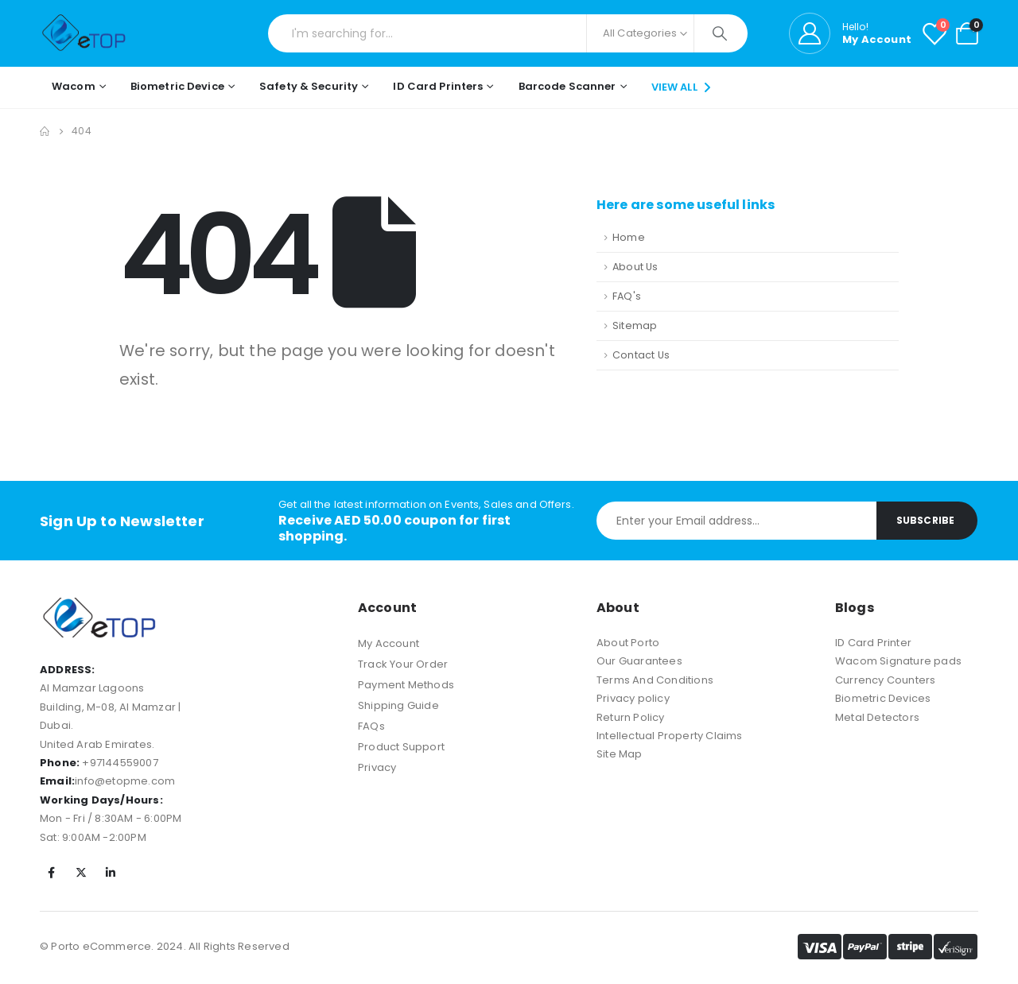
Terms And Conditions (654, 680)
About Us (635, 266)
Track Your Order (403, 664)
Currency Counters (885, 680)
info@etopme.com (125, 780)
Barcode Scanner (567, 86)
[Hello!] (850, 33)
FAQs (371, 726)
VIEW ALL (682, 87)
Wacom (73, 86)
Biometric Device (177, 86)
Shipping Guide (398, 705)
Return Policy (630, 717)
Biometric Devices (883, 698)
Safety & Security (308, 86)
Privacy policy (633, 698)
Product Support (401, 746)
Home (628, 237)
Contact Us (641, 355)
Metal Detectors (877, 717)
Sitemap (634, 325)
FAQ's (626, 296)
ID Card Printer (873, 642)
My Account (388, 643)
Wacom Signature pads (898, 660)
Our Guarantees (639, 660)
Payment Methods (406, 684)
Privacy (377, 767)
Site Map (619, 753)
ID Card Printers (438, 86)
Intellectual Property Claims (669, 735)
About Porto (627, 642)
